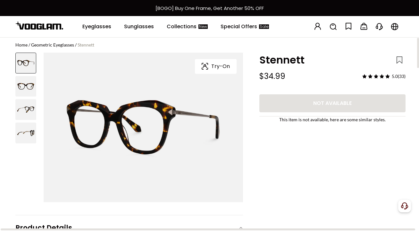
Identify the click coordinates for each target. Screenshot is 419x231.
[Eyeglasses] (97, 26)
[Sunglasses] (139, 26)
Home (21, 44)
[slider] (376, 76)
